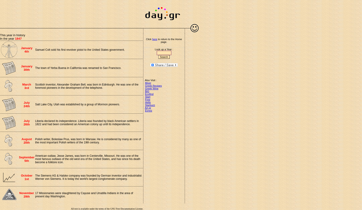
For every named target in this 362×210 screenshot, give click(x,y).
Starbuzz (150, 105)
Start (147, 96)
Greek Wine (151, 88)
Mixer (148, 83)
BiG (147, 91)
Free (147, 99)
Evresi (148, 110)
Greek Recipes (153, 85)
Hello (148, 102)
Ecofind (149, 94)
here (154, 39)
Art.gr (148, 107)
